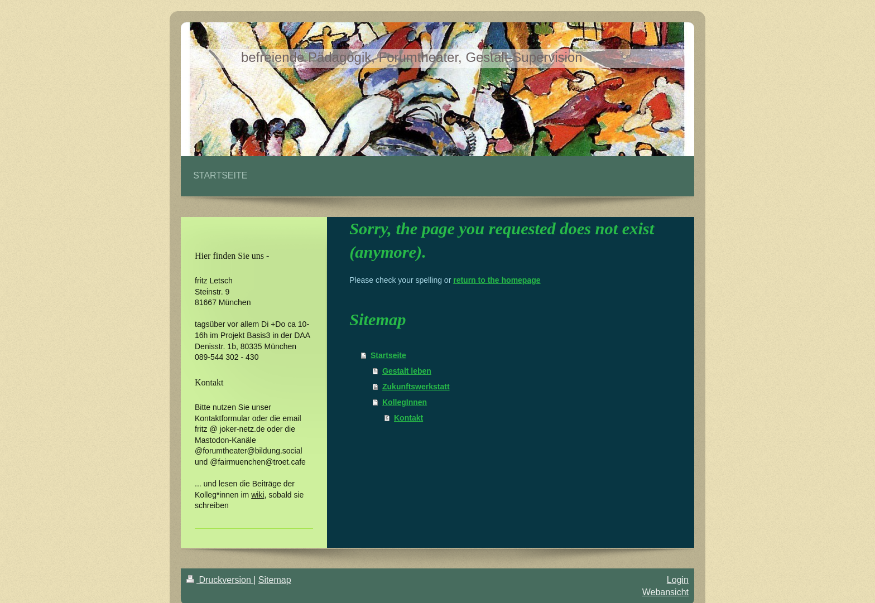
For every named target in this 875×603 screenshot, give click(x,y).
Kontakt (408, 417)
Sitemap (274, 580)
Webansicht (665, 592)
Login (678, 580)
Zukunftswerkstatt (416, 386)
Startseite (388, 355)
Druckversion (219, 580)
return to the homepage (496, 280)
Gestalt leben (406, 370)
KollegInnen (404, 402)
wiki (257, 494)
